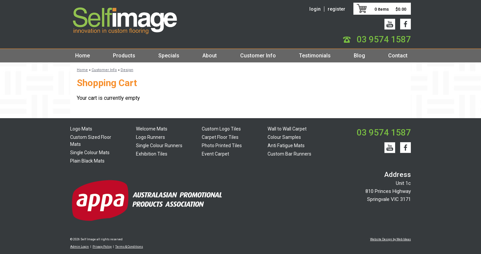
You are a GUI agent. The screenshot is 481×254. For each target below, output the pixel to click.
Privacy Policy (102, 246)
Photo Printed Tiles (222, 145)
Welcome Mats (151, 129)
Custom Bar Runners (289, 154)
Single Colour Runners (159, 145)
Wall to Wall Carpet (287, 129)
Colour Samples (284, 137)
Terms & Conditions (129, 246)
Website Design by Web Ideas (390, 239)
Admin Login (79, 246)
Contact (398, 55)
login (315, 9)
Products (124, 55)
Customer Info (258, 55)
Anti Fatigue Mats (286, 145)
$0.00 (400, 9)
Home (82, 55)
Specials (168, 55)
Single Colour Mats (90, 152)
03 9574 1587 (384, 39)
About (209, 55)
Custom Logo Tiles (221, 129)
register (336, 9)
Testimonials (315, 55)
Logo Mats (81, 129)
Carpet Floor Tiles (220, 137)
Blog (359, 55)
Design (127, 70)
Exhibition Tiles (151, 154)
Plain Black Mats (87, 161)
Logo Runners (150, 137)
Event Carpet (215, 154)
